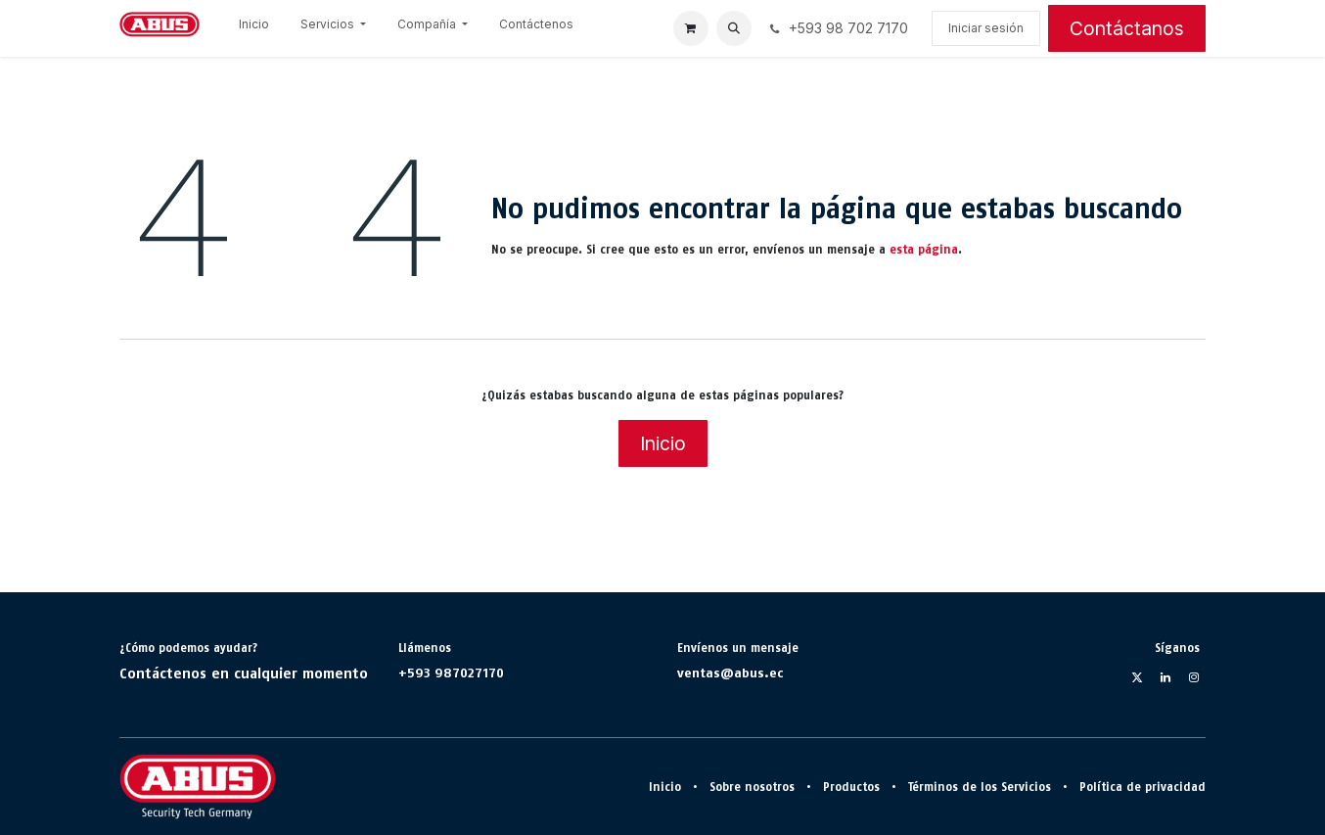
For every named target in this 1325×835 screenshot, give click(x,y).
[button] (734, 28)
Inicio (663, 443)
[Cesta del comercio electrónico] (690, 28)
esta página (924, 249)
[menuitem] (254, 28)
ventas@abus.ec (730, 672)
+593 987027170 (451, 672)
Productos (851, 787)
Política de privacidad (1142, 787)
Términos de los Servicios (979, 787)
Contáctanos (1127, 28)
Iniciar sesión (986, 28)
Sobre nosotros (752, 787)
